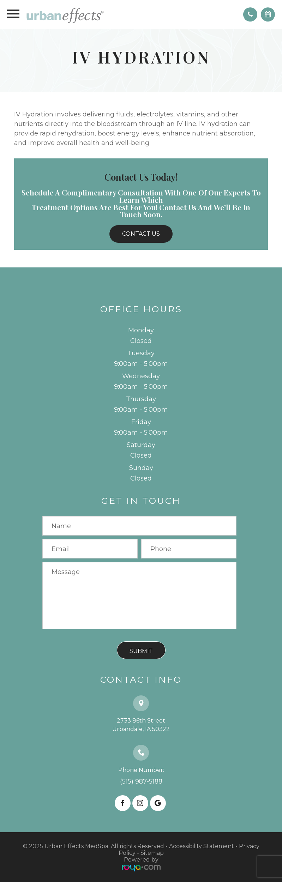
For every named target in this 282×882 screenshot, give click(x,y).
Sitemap (152, 853)
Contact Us (141, 233)
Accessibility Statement (201, 846)
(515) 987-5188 (141, 781)
